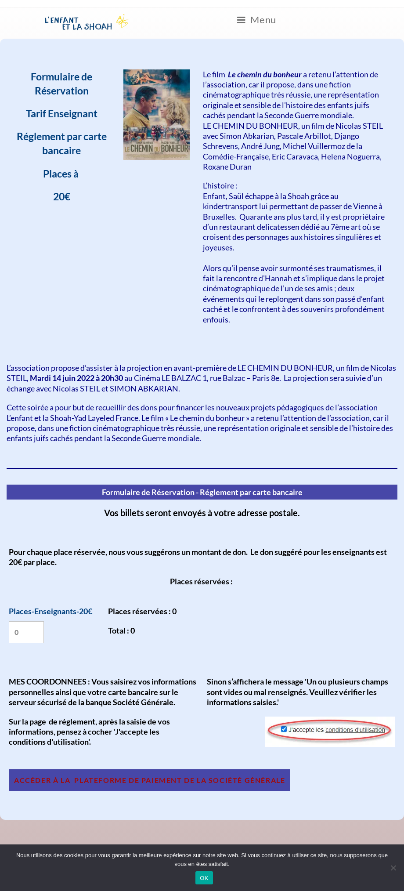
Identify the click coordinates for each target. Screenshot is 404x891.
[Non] (393, 867)
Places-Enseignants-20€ (50, 611)
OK (204, 878)
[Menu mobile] (256, 20)
